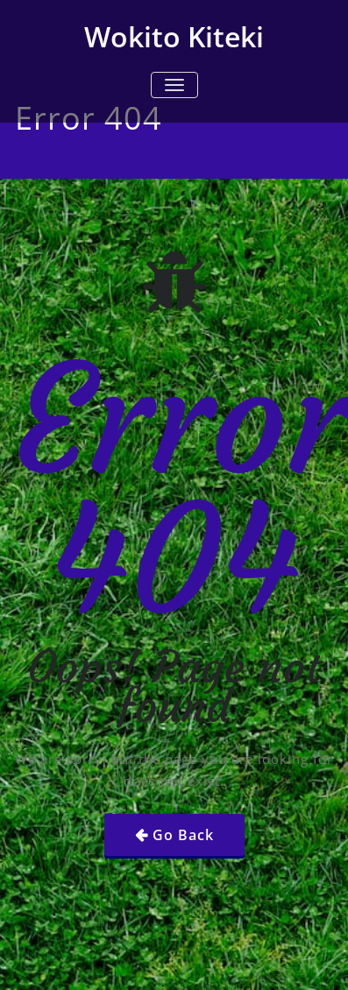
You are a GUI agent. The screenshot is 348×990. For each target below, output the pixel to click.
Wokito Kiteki (174, 36)
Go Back (183, 835)
